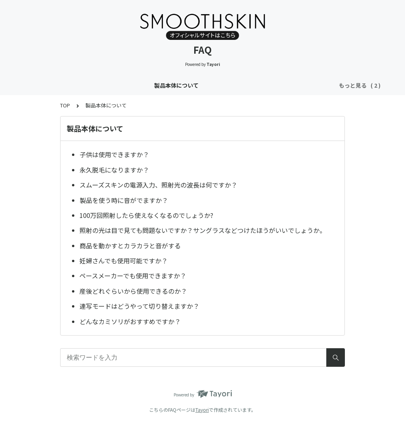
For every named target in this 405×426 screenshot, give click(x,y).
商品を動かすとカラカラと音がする (130, 245)
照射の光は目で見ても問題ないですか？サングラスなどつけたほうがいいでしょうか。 (202, 230)
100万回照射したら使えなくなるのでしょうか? (146, 215)
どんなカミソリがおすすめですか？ (130, 321)
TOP (65, 105)
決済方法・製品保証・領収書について (283, 85)
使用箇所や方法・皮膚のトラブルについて (172, 85)
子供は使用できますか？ (114, 154)
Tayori (202, 409)
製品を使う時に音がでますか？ (123, 200)
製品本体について (86, 85)
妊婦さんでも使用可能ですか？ (123, 260)
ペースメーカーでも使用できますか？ (132, 275)
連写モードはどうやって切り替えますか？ (139, 306)
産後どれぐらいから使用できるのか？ (133, 291)
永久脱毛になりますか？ (114, 170)
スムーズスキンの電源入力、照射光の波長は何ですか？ (158, 185)
